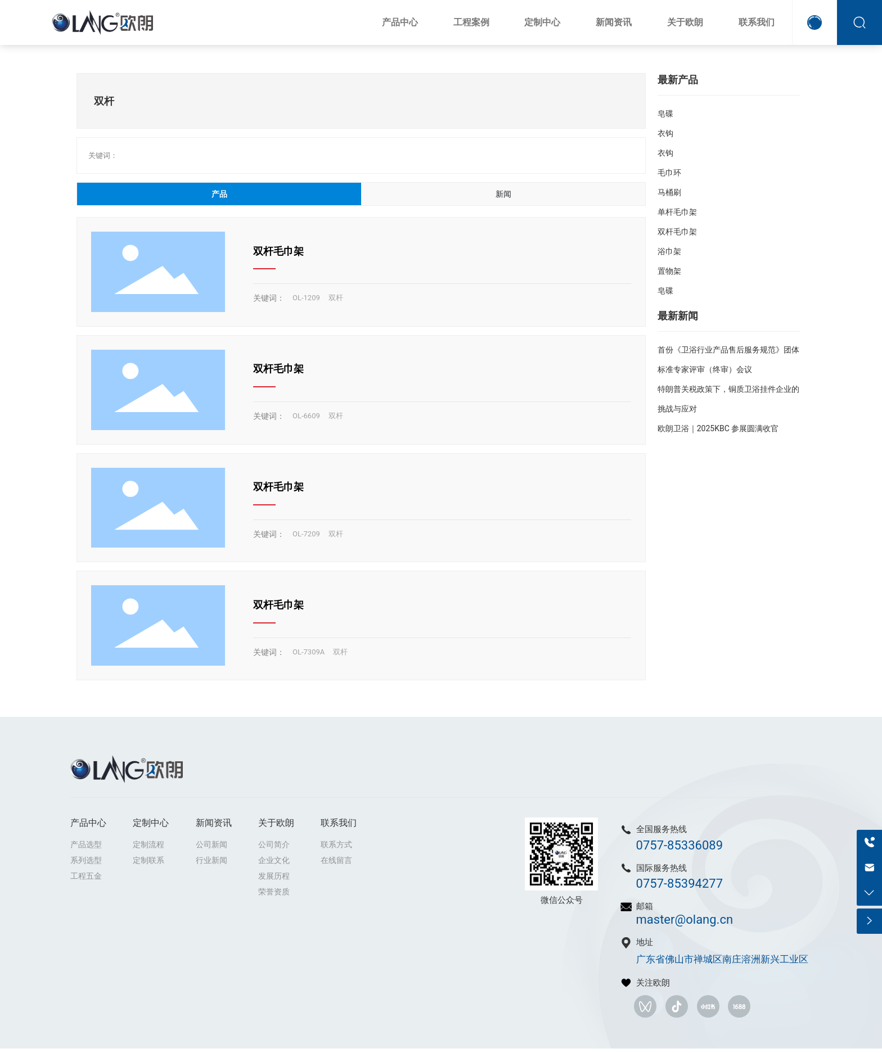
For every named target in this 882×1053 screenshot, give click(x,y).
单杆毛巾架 (677, 211)
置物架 (669, 270)
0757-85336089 (679, 845)
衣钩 (665, 133)
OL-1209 (306, 297)
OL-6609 (306, 416)
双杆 (335, 297)
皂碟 (665, 113)
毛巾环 (669, 172)
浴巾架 (669, 251)
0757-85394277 (679, 883)
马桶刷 (669, 192)
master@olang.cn (685, 919)
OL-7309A (308, 652)
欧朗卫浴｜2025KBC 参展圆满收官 (718, 428)
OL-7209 (306, 534)
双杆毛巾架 (278, 251)
